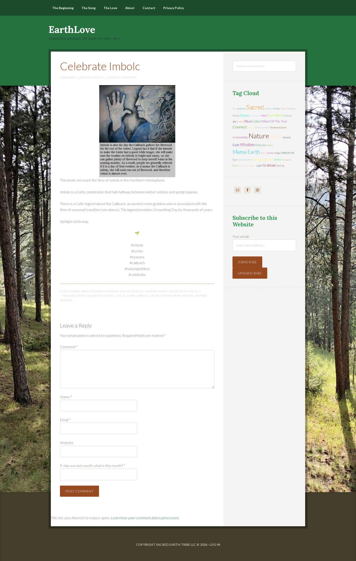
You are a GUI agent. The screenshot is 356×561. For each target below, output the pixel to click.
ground (287, 159)
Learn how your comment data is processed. (145, 518)
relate (276, 108)
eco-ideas (275, 115)
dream (244, 115)
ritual (248, 121)
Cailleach (94, 295)
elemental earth (278, 127)
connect (239, 127)
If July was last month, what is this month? (92, 465)
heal (264, 115)
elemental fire (245, 159)
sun (234, 159)
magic (278, 152)
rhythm (288, 115)
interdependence (263, 159)
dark (131, 295)
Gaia (235, 165)
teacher (270, 152)
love (276, 136)
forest (235, 115)
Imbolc (143, 295)
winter (278, 159)
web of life (288, 152)
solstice (269, 108)
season (66, 300)
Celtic (109, 295)
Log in (215, 544)
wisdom (247, 144)
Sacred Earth (156, 291)
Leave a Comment (122, 77)
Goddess (291, 108)
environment (262, 127)
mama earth (170, 295)
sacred (201, 295)
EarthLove (72, 29)
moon (270, 145)
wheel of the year (274, 121)
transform (255, 115)
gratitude (269, 165)
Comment (69, 347)
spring (280, 165)
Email (65, 419)
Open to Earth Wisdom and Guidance (113, 291)
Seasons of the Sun (185, 291)
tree (283, 108)
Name (66, 397)
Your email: (240, 236)
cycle (121, 295)
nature (188, 295)
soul (234, 108)
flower (250, 127)
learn (240, 121)
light (154, 295)
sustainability (240, 137)
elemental (260, 145)
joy (234, 121)
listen (256, 121)
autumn (241, 108)
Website (66, 442)
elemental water (247, 165)
